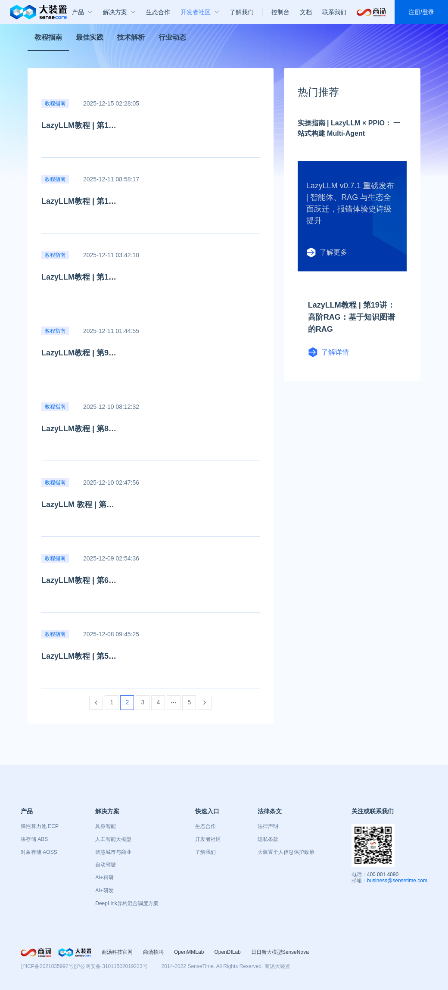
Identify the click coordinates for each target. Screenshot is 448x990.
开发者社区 (208, 839)
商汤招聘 (153, 952)
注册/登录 (421, 12)
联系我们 (334, 12)
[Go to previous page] (96, 702)
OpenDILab (227, 952)
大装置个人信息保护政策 (286, 852)
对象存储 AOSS (39, 852)
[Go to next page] (204, 702)
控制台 (280, 12)
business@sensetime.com (397, 881)
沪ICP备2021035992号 (47, 966)
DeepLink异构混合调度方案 (127, 903)
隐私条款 (268, 839)
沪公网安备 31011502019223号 (111, 966)
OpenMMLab (189, 952)
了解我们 (205, 852)
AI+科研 (104, 878)
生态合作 (205, 826)
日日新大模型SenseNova (280, 952)
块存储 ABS (34, 839)
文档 (306, 12)
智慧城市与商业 (113, 852)
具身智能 (105, 826)
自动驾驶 (105, 865)
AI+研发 (104, 890)
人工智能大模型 (113, 839)
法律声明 (268, 826)
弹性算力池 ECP (40, 826)
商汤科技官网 (117, 952)
